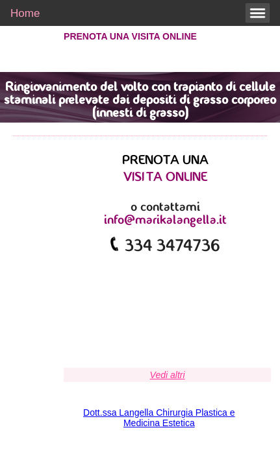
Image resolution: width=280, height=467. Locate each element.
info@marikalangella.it (165, 220)
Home (25, 13)
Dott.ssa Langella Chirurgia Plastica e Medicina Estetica (159, 417)
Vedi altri (167, 375)
